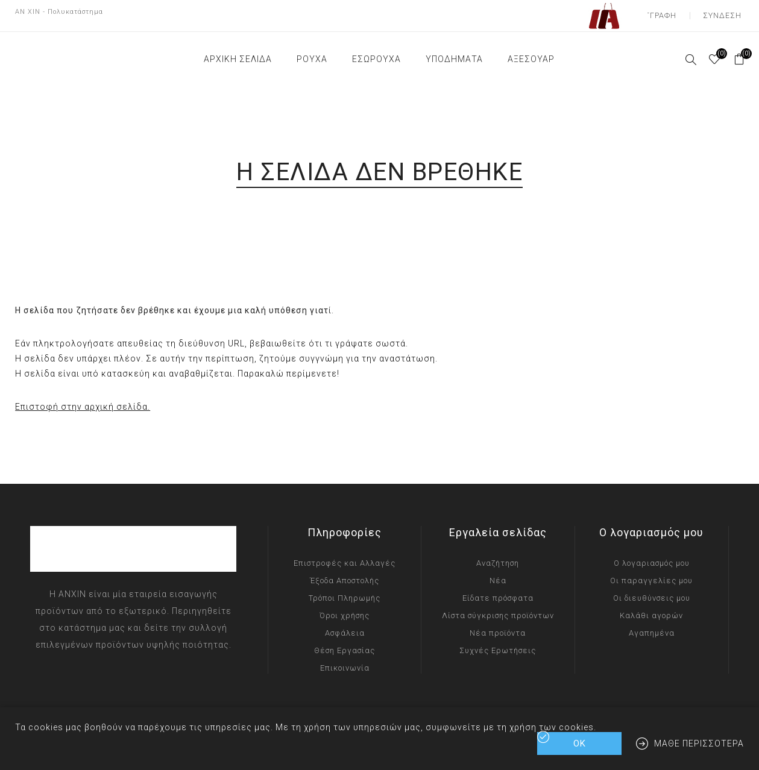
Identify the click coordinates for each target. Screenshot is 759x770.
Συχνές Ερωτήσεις (497, 643)
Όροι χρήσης (345, 608)
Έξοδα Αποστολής (344, 573)
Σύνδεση (725, 12)
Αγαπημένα (652, 625)
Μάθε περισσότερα (699, 743)
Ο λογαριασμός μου (652, 555)
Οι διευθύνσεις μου (651, 590)
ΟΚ (579, 743)
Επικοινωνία (345, 660)
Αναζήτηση (497, 555)
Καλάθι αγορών (651, 608)
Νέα (498, 573)
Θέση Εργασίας (344, 643)
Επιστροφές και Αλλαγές (344, 555)
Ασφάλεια (345, 625)
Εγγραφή (666, 12)
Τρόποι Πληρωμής (344, 590)
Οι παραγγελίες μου (651, 573)
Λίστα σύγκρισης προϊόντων (498, 608)
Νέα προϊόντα (498, 625)
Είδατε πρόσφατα (498, 590)
